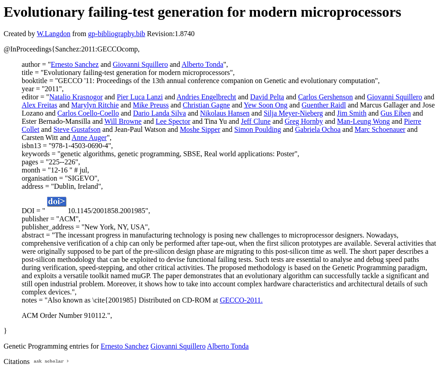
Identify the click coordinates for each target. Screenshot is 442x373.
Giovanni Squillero (140, 64)
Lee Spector (173, 121)
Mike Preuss (151, 105)
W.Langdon (53, 33)
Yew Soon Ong (266, 105)
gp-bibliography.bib (116, 33)
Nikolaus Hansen (225, 113)
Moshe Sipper (200, 129)
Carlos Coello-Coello (88, 113)
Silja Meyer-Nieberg (293, 113)
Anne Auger (89, 137)
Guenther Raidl (324, 105)
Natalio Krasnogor (76, 97)
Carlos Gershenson (325, 97)
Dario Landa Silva (159, 113)
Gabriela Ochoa (318, 129)
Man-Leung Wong (363, 121)
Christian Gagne (206, 105)
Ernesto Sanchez (74, 64)
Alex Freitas (39, 105)
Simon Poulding (257, 129)
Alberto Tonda (202, 64)
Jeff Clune (256, 121)
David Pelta (267, 97)
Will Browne (122, 121)
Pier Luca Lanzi (140, 97)
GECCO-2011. (241, 300)
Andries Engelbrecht (206, 97)
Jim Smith (351, 113)
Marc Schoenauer (379, 129)
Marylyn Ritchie (95, 105)
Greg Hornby (304, 121)
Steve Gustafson (76, 129)
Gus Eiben (396, 113)
